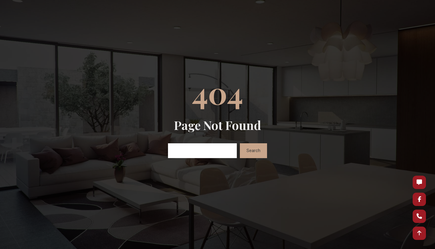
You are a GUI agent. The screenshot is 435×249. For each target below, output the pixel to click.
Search (253, 150)
